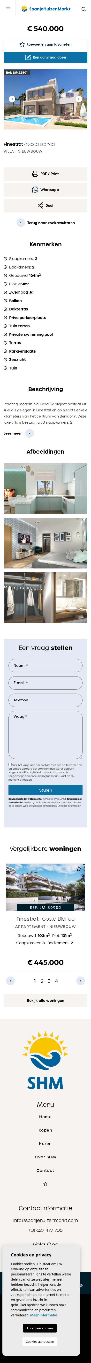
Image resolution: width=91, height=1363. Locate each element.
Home (45, 1116)
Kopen (46, 1130)
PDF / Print (45, 174)
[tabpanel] (45, 917)
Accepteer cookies (40, 1328)
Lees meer (13, 433)
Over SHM (45, 1157)
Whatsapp (45, 190)
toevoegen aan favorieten (45, 44)
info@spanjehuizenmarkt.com (45, 1220)
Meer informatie (43, 1315)
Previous (12, 99)
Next (79, 99)
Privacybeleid (32, 772)
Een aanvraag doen (45, 57)
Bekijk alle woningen (45, 1000)
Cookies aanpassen (40, 1341)
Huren (45, 1143)
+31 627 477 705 (45, 1230)
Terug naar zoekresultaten (45, 222)
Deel (45, 205)
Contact (45, 1170)
